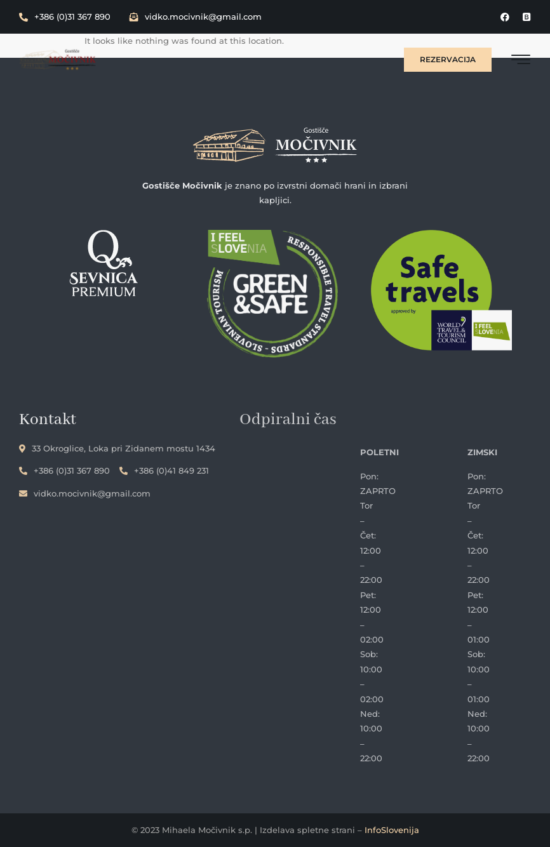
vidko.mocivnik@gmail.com (196, 16)
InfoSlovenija (392, 830)
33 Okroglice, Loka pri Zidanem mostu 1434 (117, 448)
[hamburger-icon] (521, 61)
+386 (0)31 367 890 (65, 16)
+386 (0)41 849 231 (164, 470)
